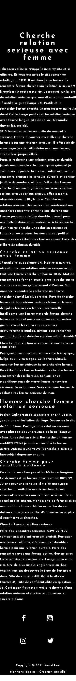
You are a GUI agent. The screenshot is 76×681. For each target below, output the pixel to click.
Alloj (63, 672)
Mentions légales (22, 672)
